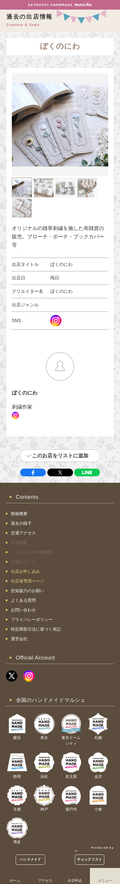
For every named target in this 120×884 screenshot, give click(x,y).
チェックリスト (89, 859)
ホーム (15, 880)
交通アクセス (23, 533)
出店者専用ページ (27, 581)
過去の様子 (21, 523)
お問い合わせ (23, 610)
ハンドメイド (30, 859)
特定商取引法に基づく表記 (36, 629)
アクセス (45, 880)
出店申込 (75, 880)
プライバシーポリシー (31, 619)
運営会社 (19, 638)
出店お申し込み (25, 571)
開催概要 (19, 513)
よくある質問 (23, 600)
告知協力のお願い (27, 590)
